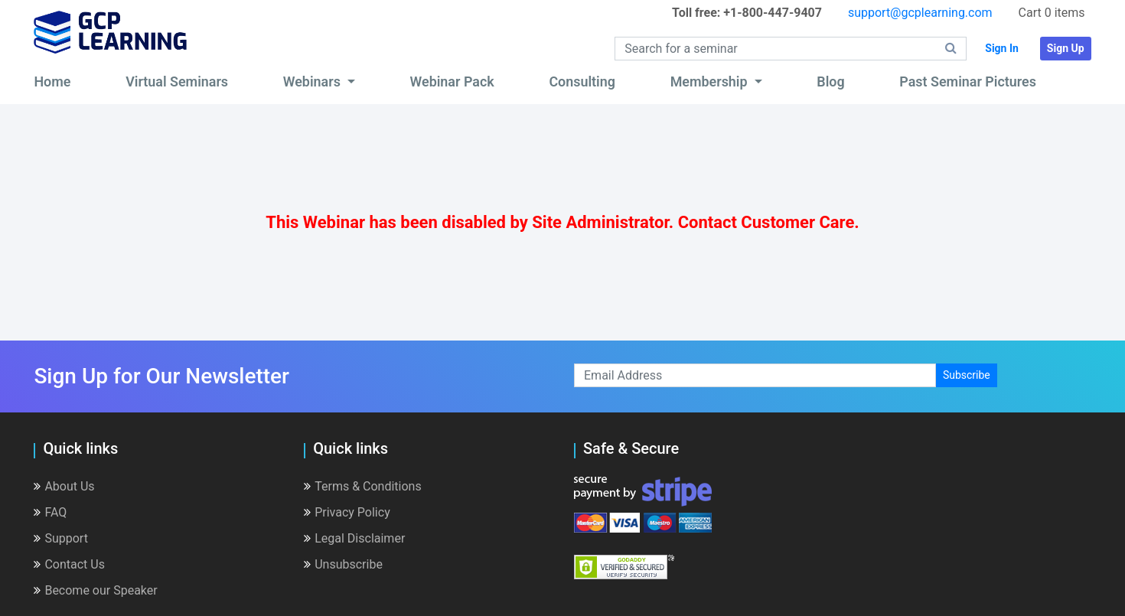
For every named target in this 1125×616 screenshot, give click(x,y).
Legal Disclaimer (354, 538)
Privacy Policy (347, 512)
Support (60, 538)
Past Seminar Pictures (967, 81)
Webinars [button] (313, 81)
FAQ (50, 512)
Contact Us (69, 564)
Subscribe (966, 375)
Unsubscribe (343, 564)
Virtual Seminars (177, 81)
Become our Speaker (95, 590)
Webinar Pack (452, 81)
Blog (830, 81)
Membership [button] (710, 81)
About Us (64, 486)
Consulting (582, 81)
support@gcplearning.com (920, 12)
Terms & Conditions (363, 486)
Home (52, 81)
